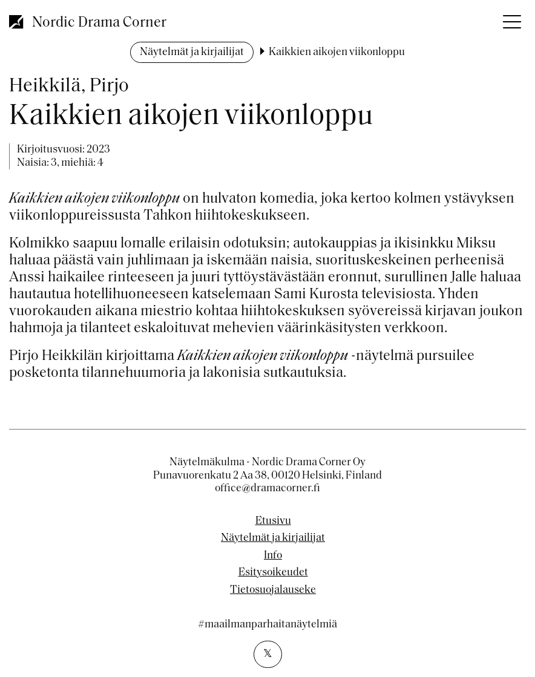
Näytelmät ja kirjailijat (192, 52)
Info (273, 556)
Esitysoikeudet (273, 572)
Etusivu (273, 521)
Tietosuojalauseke (273, 590)
